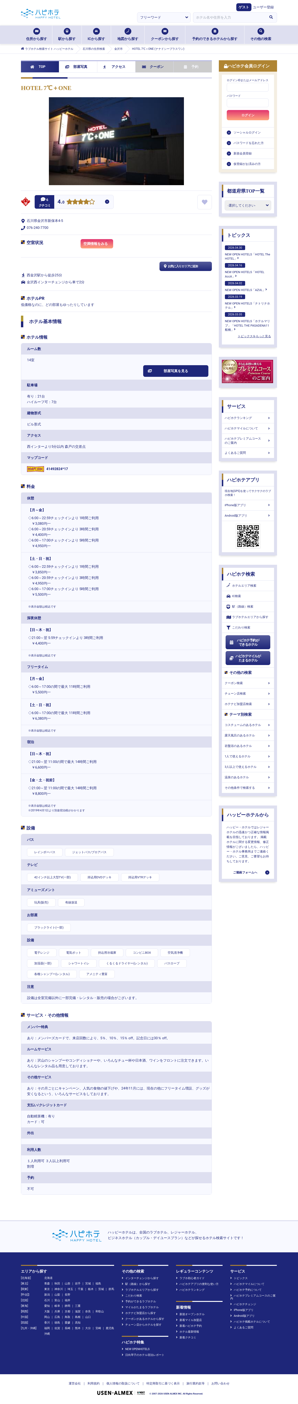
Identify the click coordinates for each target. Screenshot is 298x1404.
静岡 (67, 1305)
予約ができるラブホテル (139, 1301)
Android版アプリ (248, 515)
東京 (47, 1289)
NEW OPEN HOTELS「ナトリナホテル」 (247, 301)
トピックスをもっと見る (254, 336)
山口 (88, 1317)
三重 (78, 1305)
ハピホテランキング (248, 418)
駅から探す (67, 34)
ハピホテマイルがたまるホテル (245, 658)
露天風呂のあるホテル (248, 735)
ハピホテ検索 (241, 574)
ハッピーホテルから (248, 814)
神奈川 (58, 1289)
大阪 (47, 1311)
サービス (236, 406)
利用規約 (94, 1383)
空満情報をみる (98, 245)
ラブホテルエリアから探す (247, 617)
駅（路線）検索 (240, 607)
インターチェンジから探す (140, 1278)
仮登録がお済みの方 (247, 164)
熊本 (78, 1328)
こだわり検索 (238, 628)
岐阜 (57, 1305)
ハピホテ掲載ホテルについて (250, 1321)
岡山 (47, 1317)
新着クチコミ (186, 1337)
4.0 (61, 202)
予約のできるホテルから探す (214, 34)
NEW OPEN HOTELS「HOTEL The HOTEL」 (247, 252)
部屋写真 (76, 67)
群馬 (111, 1289)
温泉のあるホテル (248, 777)
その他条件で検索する (248, 787)
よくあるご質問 (248, 453)
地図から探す (127, 34)
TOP (37, 67)
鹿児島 (110, 1328)
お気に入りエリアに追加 (180, 266)
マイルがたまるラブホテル (140, 1307)
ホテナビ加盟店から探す (139, 1313)
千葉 (80, 1289)
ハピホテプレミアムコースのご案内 (248, 441)
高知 (78, 1322)
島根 (78, 1317)
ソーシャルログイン (247, 132)
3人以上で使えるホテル (248, 767)
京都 (67, 1311)
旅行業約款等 (195, 1383)
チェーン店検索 (248, 693)
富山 (57, 1300)
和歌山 (99, 1311)
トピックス (238, 235)
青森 (47, 1283)
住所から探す (36, 34)
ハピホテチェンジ (243, 1304)
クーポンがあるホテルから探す (143, 1318)
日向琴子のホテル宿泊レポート (143, 1355)
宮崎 (98, 1328)
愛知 (47, 1305)
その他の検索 (260, 34)
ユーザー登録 (263, 7)
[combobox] (229, 17)
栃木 (91, 1289)
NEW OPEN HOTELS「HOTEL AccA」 (244, 270)
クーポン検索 (248, 683)
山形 (67, 1283)
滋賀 (78, 1311)
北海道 (48, 1278)
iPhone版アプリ (248, 505)
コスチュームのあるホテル (248, 725)
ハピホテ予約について (246, 1289)
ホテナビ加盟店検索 (248, 704)
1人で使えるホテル (248, 756)
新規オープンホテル (190, 1314)
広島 (57, 1317)
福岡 (47, 1328)
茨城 (101, 1289)
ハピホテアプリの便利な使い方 (197, 1284)
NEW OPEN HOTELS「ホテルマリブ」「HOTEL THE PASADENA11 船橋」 (247, 321)
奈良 (88, 1311)
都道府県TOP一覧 (245, 191)
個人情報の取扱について (123, 1383)
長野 (67, 1294)
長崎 (67, 1328)
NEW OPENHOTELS (135, 1349)
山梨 (57, 1294)
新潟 (47, 1294)
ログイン (247, 115)
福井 (67, 1300)
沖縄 (47, 1333)
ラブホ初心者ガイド (190, 1278)
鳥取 (67, 1317)
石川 (47, 1300)
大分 (88, 1328)
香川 (47, 1322)
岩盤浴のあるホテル (248, 746)
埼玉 (70, 1289)
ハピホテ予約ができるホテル (244, 642)
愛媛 (67, 1322)
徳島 (57, 1322)
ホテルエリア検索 (241, 586)
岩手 (78, 1283)
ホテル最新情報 (187, 1331)
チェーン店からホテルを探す (142, 1324)
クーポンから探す (165, 34)
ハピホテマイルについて (248, 428)
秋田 (57, 1283)
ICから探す (96, 34)
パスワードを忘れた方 (249, 143)
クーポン (153, 67)
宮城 (88, 1283)
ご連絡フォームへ (245, 872)
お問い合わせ (220, 1383)
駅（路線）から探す (136, 1284)
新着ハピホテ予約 (189, 1325)
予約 (191, 67)
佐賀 (57, 1328)
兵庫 (57, 1311)
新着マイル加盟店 (189, 1320)
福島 (98, 1283)
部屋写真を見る (168, 371)
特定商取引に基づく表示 (163, 1383)
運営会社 (75, 1383)
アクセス (114, 67)
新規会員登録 (243, 153)
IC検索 (234, 596)
